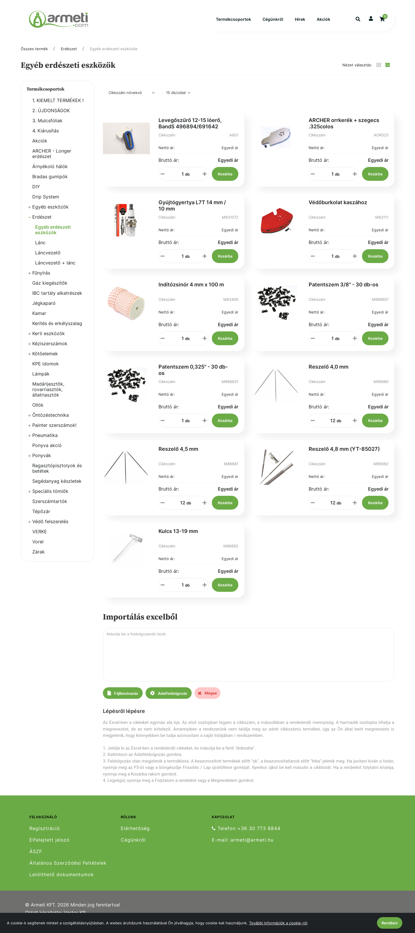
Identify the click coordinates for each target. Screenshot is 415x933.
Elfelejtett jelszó (49, 846)
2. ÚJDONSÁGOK (51, 116)
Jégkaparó (44, 309)
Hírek (300, 22)
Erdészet (69, 54)
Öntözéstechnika (50, 421)
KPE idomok (45, 370)
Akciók (323, 22)
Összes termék (34, 54)
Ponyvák (41, 461)
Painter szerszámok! (54, 431)
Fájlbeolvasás (122, 699)
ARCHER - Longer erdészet (51, 159)
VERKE (39, 537)
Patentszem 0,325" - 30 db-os (193, 376)
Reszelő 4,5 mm (178, 455)
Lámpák (41, 380)
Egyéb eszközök (50, 213)
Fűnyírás (41, 279)
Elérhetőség (135, 834)
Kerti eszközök (48, 339)
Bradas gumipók (50, 182)
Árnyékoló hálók (50, 172)
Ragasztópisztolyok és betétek (57, 474)
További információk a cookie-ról (278, 923)
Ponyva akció (47, 451)
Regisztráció (44, 834)
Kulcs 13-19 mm (178, 537)
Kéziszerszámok (49, 349)
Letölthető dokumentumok (61, 880)
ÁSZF (35, 857)
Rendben (390, 923)
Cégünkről (273, 22)
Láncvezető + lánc (55, 269)
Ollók (38, 411)
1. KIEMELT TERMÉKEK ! (58, 106)
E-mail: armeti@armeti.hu (242, 846)
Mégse (207, 699)
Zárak (38, 558)
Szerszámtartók (49, 507)
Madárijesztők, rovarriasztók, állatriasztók (48, 395)
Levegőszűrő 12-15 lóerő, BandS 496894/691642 (190, 129)
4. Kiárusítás (45, 137)
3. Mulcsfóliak (47, 126)
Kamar (39, 319)
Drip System (45, 203)
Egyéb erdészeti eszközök (113, 54)
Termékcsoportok (233, 22)
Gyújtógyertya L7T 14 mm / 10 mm (192, 211)
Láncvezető (48, 259)
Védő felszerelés (50, 527)
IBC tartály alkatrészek (57, 299)
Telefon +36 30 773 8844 (246, 834)
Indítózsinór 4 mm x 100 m (191, 291)
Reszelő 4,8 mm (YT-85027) (344, 455)
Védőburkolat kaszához (338, 208)
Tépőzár (41, 517)
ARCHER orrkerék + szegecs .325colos (344, 129)
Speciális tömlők (50, 497)
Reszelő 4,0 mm (328, 373)
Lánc (40, 248)
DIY (36, 193)
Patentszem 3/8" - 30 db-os (343, 291)
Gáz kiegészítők (49, 289)
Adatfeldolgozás (168, 699)
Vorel (38, 548)
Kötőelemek (45, 360)
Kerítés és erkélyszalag (57, 329)
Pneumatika (45, 441)
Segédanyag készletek (57, 487)
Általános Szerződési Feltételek (68, 869)
